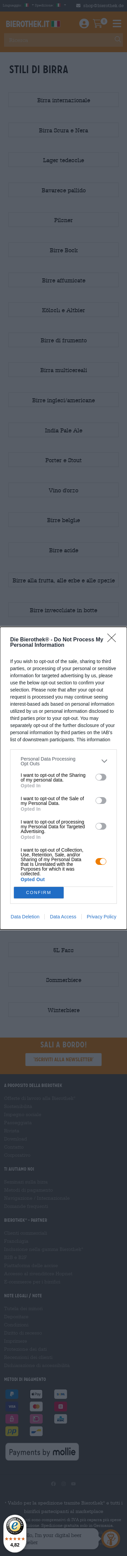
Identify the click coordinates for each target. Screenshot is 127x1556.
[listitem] (63, 761)
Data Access (63, 916)
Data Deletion (25, 916)
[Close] (113, 640)
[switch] (101, 777)
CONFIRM (38, 892)
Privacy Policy (101, 916)
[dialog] (63, 778)
